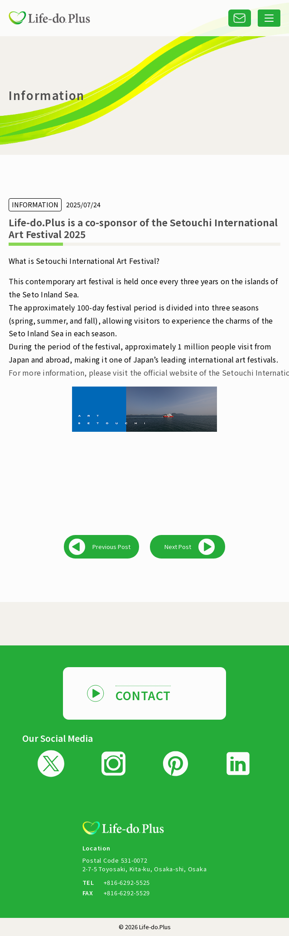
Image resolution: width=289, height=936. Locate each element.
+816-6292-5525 (127, 882)
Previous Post (111, 546)
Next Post (177, 546)
